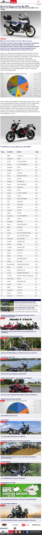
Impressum (2, 534)
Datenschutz (10, 534)
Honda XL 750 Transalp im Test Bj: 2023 (25, 302)
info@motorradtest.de (35, 531)
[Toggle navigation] (38, 2)
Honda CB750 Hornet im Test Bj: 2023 (24, 307)
